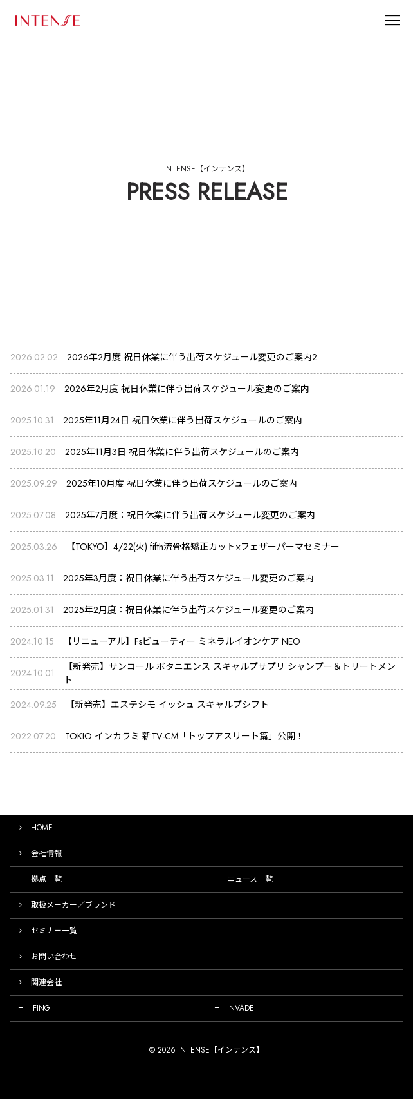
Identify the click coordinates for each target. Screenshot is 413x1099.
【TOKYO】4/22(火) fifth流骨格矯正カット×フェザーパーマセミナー (203, 546)
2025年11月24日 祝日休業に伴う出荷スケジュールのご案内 (182, 420)
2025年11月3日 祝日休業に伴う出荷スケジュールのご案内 (182, 451)
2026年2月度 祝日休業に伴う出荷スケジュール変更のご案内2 (192, 357)
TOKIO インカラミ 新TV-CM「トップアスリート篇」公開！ (184, 736)
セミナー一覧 (54, 931)
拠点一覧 (46, 879)
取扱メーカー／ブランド (73, 905)
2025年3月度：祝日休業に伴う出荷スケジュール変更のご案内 (188, 578)
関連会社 (46, 982)
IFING (40, 1008)
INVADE (240, 1008)
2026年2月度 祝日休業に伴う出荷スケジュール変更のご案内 (186, 388)
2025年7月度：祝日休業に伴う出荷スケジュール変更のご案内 (190, 515)
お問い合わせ (54, 956)
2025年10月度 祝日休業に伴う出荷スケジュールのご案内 (181, 483)
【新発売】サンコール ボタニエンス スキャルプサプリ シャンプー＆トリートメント (230, 673)
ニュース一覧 (250, 879)
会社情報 (46, 853)
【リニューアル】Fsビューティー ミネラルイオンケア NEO (181, 641)
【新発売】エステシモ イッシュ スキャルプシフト (167, 704)
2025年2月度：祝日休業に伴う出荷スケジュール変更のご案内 (188, 609)
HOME (42, 827)
